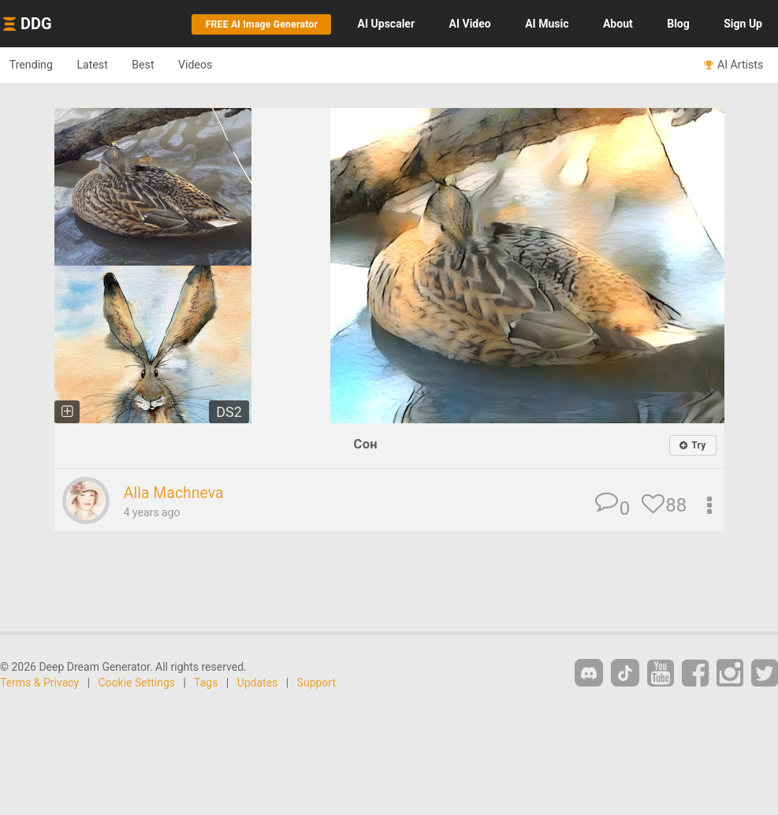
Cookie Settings (137, 683)
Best (158, 65)
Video (470, 23)
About (618, 23)
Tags (206, 683)
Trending (34, 65)
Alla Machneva (178, 493)
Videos (217, 65)
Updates (257, 683)
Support (316, 683)
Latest (102, 65)
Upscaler (386, 23)
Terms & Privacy (39, 683)
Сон (365, 444)
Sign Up (743, 23)
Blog (678, 23)
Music (546, 23)
